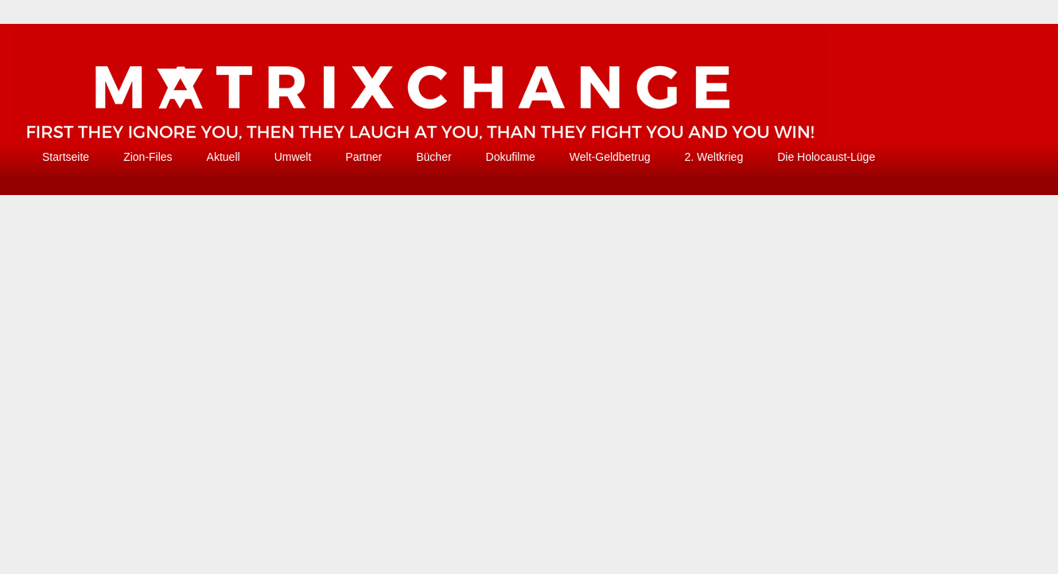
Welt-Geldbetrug (610, 156)
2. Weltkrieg (714, 156)
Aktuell (223, 156)
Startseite (65, 156)
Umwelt (293, 156)
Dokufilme (510, 156)
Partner (363, 156)
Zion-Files (147, 156)
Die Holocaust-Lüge (826, 156)
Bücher (433, 156)
